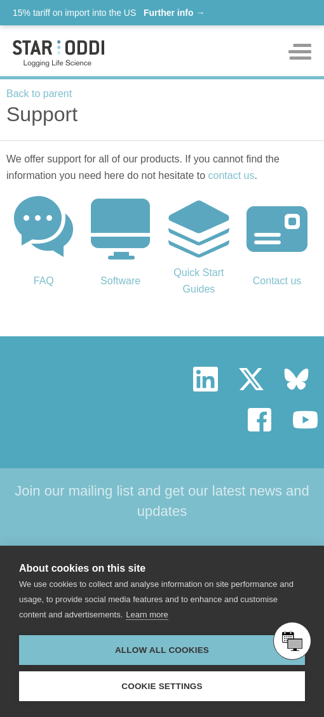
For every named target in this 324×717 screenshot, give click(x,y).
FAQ (44, 280)
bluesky (296, 379)
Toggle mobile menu (299, 52)
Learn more (147, 614)
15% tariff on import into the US (109, 13)
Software (120, 280)
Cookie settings (162, 686)
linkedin (205, 379)
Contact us (277, 280)
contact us (231, 175)
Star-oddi (58, 53)
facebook (260, 419)
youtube (305, 419)
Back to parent (39, 93)
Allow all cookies (162, 650)
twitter (251, 379)
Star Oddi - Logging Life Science (66, 379)
